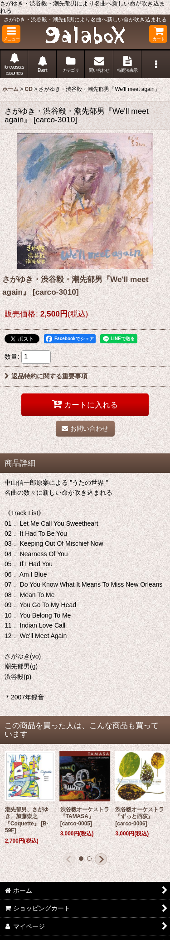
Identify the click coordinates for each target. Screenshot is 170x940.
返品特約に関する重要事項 (46, 376)
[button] (11, 34)
